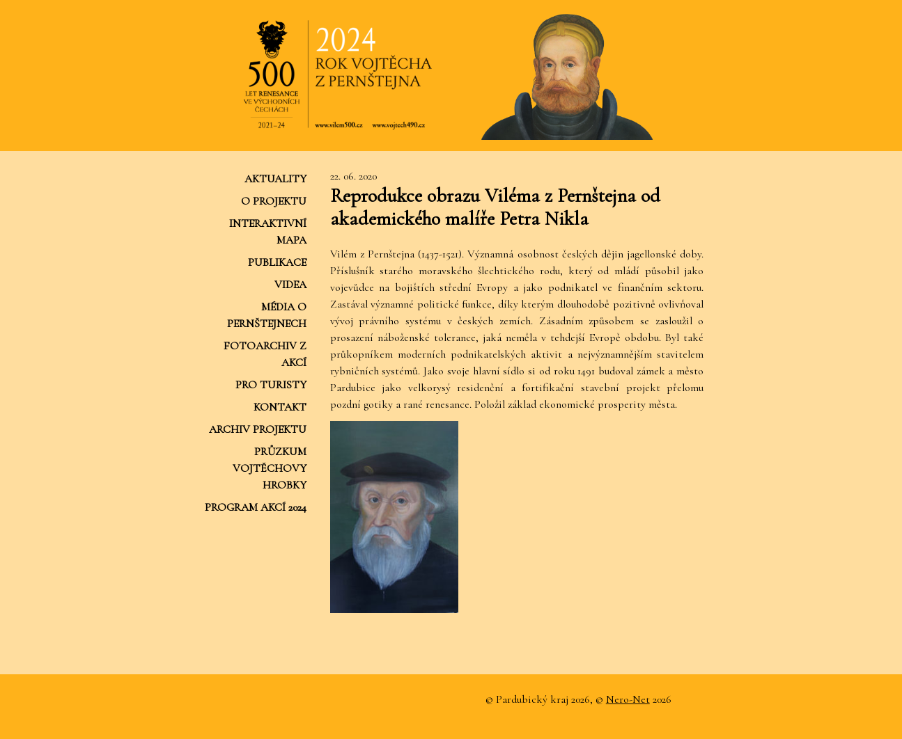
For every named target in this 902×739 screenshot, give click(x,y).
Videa (290, 285)
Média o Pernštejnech (266, 315)
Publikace (277, 262)
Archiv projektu (257, 429)
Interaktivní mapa (267, 231)
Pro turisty (270, 385)
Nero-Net (628, 699)
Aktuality (275, 179)
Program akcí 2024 (255, 507)
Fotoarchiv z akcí (265, 354)
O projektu (273, 201)
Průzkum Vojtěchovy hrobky (269, 468)
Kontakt (280, 407)
